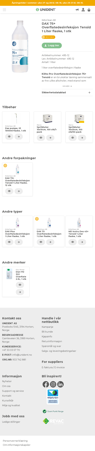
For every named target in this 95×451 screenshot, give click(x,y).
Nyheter (7, 381)
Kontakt (6, 395)
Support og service (13, 391)
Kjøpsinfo (47, 336)
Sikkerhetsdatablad (54, 92)
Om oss (6, 386)
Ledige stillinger (11, 422)
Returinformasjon (52, 341)
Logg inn (53, 45)
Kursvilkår (8, 400)
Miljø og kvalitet (11, 405)
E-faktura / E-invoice (53, 367)
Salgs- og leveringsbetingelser (59, 351)
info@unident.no (22, 354)
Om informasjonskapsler (16, 445)
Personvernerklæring (15, 441)
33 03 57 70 (13, 350)
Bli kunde (47, 331)
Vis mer (66, 86)
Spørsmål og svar (51, 346)
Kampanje (47, 327)
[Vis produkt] (19, 137)
